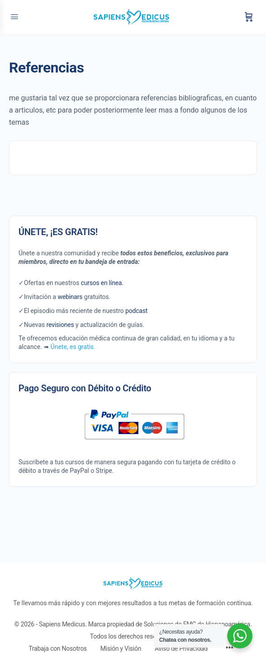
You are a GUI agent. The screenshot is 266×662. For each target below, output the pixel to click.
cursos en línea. (102, 282)
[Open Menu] (14, 16)
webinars (70, 296)
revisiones (60, 324)
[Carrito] (249, 17)
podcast (136, 310)
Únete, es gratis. (72, 346)
